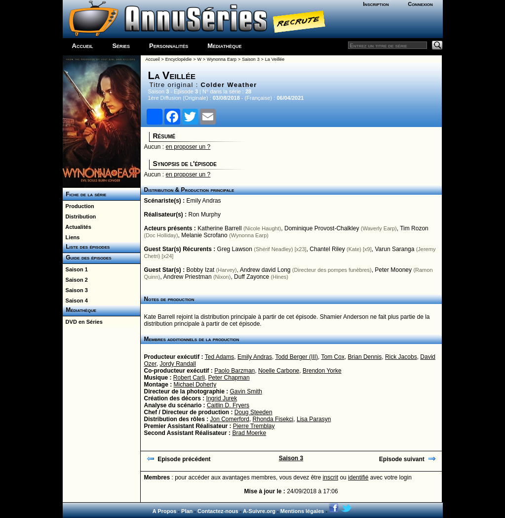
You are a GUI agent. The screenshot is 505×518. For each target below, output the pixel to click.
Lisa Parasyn (314, 419)
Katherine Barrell (219, 228)
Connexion (420, 4)
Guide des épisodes (87, 257)
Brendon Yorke (322, 370)
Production (78, 206)
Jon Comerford (229, 419)
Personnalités (168, 45)
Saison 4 (75, 300)
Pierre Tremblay (254, 426)
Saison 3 (75, 290)
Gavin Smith (246, 391)
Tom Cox (333, 356)
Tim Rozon (414, 228)
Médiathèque (224, 45)
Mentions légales (302, 511)
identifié (358, 477)
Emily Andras (204, 200)
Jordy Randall (178, 363)
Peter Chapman (229, 377)
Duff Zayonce (251, 276)
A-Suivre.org (259, 511)
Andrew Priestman (187, 276)
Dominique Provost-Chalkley (321, 228)
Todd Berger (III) (296, 356)
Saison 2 (75, 280)
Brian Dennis (365, 356)
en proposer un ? (188, 146)
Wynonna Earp (221, 59)
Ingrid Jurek (221, 398)
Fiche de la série (85, 194)
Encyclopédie (178, 59)
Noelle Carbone (278, 370)
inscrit (330, 477)
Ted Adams (219, 356)
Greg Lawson (234, 249)
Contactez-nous (217, 511)
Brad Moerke (249, 433)
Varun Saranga (394, 249)
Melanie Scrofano (204, 235)
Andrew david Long (265, 269)
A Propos (165, 511)
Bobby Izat (201, 269)
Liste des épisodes (86, 246)
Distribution (79, 216)
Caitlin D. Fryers (228, 405)
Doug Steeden (253, 412)
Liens (71, 237)
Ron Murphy (205, 214)
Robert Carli (189, 377)
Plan (187, 511)
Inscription (375, 4)
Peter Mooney (393, 269)
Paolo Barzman (234, 370)
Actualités (77, 227)
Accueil (82, 45)
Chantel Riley (327, 249)
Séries (121, 45)
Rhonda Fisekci (273, 419)
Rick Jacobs (401, 356)
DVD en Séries (83, 322)
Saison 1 (75, 269)
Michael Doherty (195, 384)
